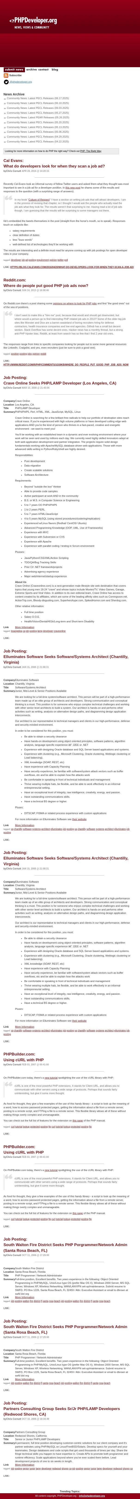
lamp (40, 631)
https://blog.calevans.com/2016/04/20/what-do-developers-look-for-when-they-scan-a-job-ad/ (72, 267)
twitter (61, 260)
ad (26, 260)
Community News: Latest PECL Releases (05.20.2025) (38, 122)
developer (16, 260)
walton (26, 1301)
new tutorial (51, 1077)
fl (41, 1301)
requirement (43, 260)
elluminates (56, 829)
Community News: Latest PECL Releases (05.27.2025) (38, 112)
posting (32, 260)
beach (57, 1301)
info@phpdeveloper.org (92, 1496)
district (37, 1301)
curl (13, 1126)
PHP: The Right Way (90, 151)
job (23, 260)
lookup (26, 1126)
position (15, 354)
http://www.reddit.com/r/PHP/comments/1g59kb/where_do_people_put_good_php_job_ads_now (65, 364)
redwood (56, 1468)
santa (45, 1301)
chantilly (18, 829)
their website (79, 819)
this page (78, 1120)
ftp (50, 1126)
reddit (43, 354)
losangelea (16, 631)
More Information (24, 627)
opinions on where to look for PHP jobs (75, 303)
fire (31, 1301)
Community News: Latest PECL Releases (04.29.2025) (38, 136)
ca (24, 631)
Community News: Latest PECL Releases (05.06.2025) (38, 131)
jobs (29, 354)
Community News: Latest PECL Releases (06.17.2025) (38, 98)
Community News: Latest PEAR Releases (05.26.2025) (38, 117)
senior (26, 1468)
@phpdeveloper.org (17, 81)
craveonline (60, 631)
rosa (51, 1301)
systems (36, 829)
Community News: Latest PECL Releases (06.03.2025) (38, 108)
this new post (72, 187)
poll (66, 260)
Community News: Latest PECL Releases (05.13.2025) (38, 127)
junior (32, 1468)
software (27, 829)
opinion (53, 260)
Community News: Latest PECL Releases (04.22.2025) (38, 141)
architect (45, 829)
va (12, 829)
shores (64, 1468)
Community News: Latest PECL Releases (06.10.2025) (38, 103)
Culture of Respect (39, 199)
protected (35, 1126)
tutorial (18, 1126)
